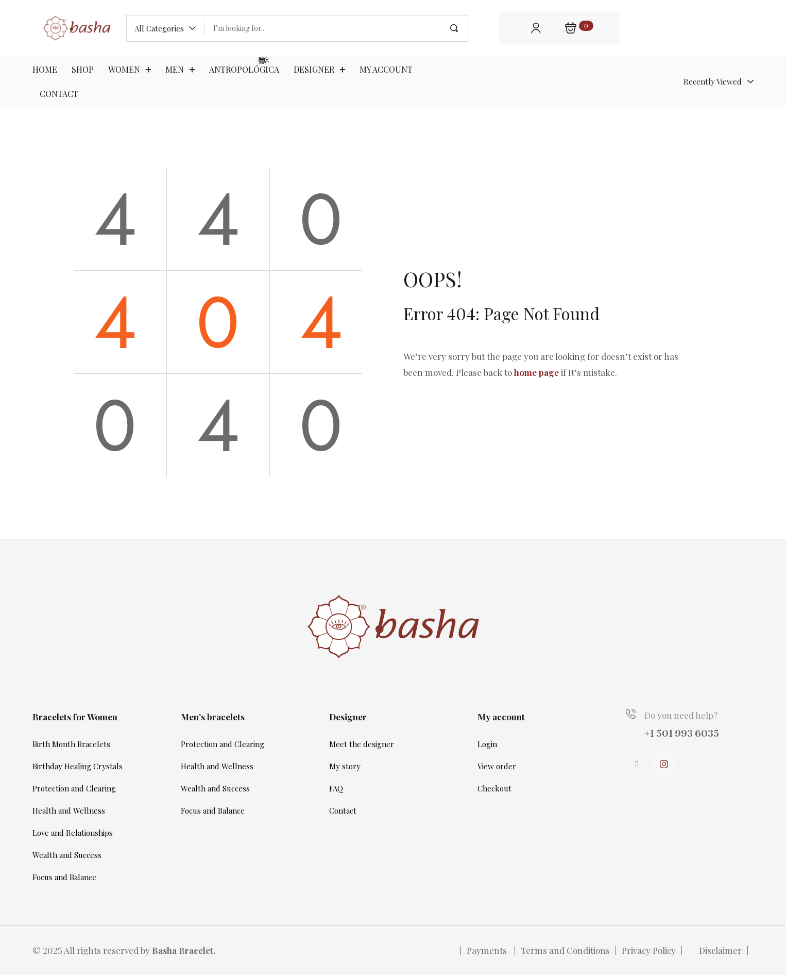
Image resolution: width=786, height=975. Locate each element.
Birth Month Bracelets (71, 744)
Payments (488, 950)
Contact (342, 810)
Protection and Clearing (74, 788)
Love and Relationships (72, 833)
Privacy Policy (649, 950)
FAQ (336, 788)
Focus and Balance (64, 877)
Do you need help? (680, 715)
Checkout (494, 788)
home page (536, 372)
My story (345, 766)
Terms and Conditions (565, 950)
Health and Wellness (68, 810)
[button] (165, 28)
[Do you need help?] (631, 714)
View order (496, 766)
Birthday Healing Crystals (77, 766)
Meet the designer (361, 744)
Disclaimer (720, 950)
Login (487, 744)
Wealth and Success (66, 855)
